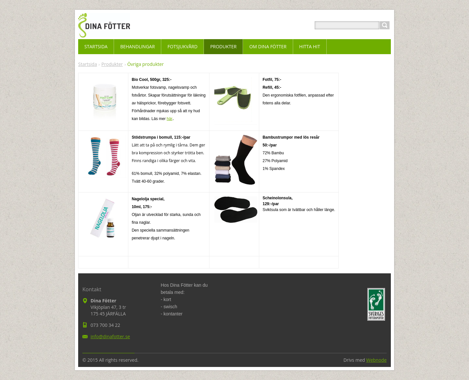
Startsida (87, 64)
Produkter (112, 64)
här (169, 118)
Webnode (376, 360)
